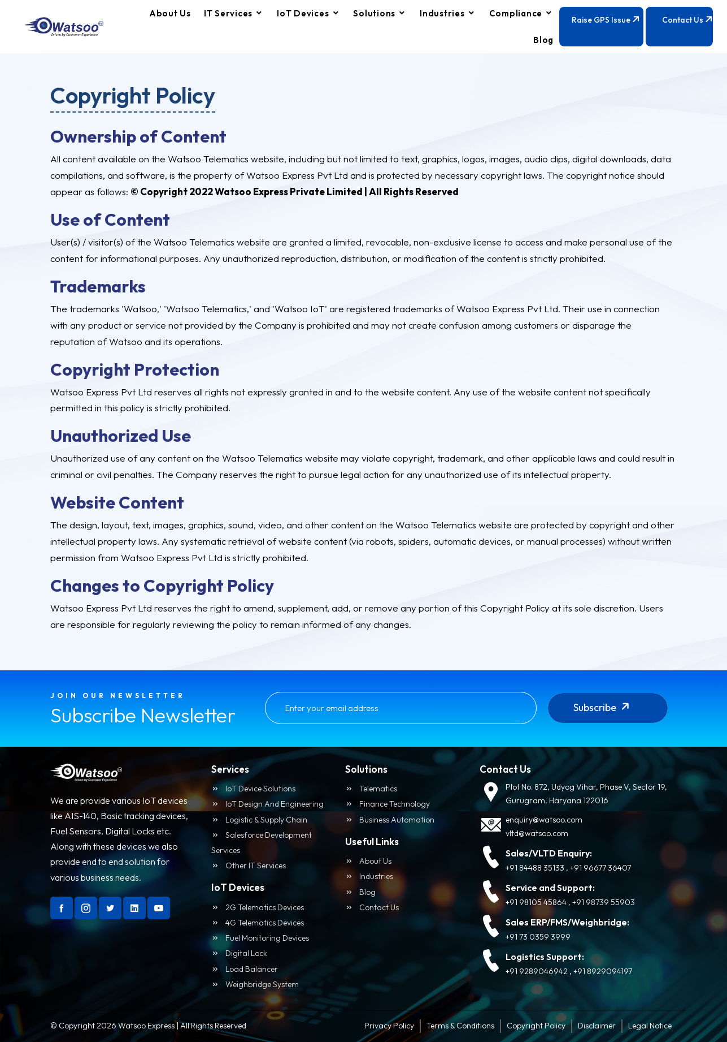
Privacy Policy (389, 1026)
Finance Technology (387, 804)
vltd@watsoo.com (537, 833)
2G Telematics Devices (257, 907)
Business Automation (389, 820)
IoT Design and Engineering (267, 804)
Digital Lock (239, 953)
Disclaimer (597, 1026)
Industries (442, 13)
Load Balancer (244, 969)
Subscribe (603, 712)
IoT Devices (303, 13)
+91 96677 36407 (600, 868)
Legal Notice (650, 1026)
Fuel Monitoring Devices (260, 938)
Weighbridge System (255, 984)
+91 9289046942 (537, 971)
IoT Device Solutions (253, 788)
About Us (170, 13)
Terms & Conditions (460, 1026)
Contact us (372, 907)
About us (368, 861)
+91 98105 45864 (536, 902)
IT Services (228, 13)
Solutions (374, 13)
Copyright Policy (536, 1026)
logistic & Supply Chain (259, 820)
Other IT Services (248, 865)
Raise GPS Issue (607, 29)
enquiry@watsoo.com (544, 820)
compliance (516, 13)
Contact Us (687, 29)
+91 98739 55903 (603, 902)
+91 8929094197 (602, 971)
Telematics (371, 788)
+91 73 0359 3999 (538, 937)
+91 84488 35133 (535, 868)
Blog (543, 40)
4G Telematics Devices (257, 923)
